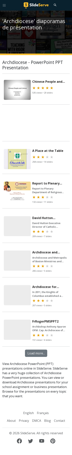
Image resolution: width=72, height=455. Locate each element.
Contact (59, 421)
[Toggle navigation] (4, 5)
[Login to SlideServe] (67, 5)
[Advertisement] (36, 124)
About (11, 421)
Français (43, 413)
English (28, 413)
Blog (47, 421)
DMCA (36, 421)
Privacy (24, 421)
